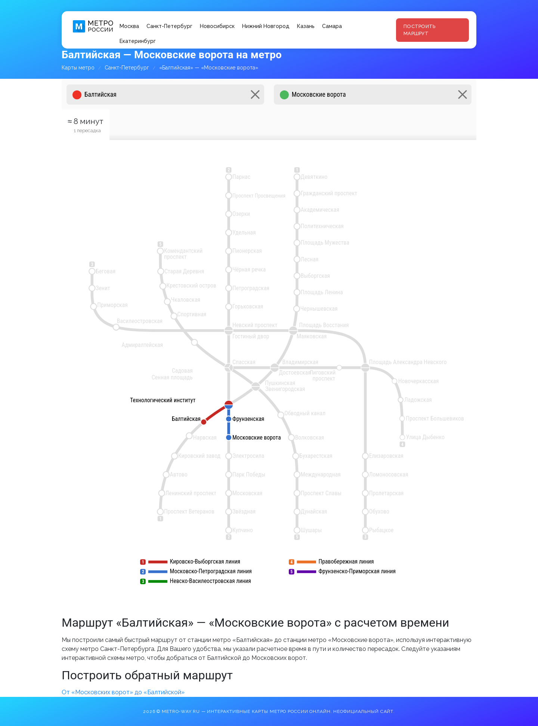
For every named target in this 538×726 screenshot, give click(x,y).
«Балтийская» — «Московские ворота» (208, 68)
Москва (129, 26)
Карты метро (78, 68)
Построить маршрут (419, 30)
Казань (306, 26)
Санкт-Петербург (169, 26)
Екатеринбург (138, 41)
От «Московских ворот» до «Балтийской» (123, 692)
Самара (332, 26)
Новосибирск (217, 26)
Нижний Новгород (266, 26)
